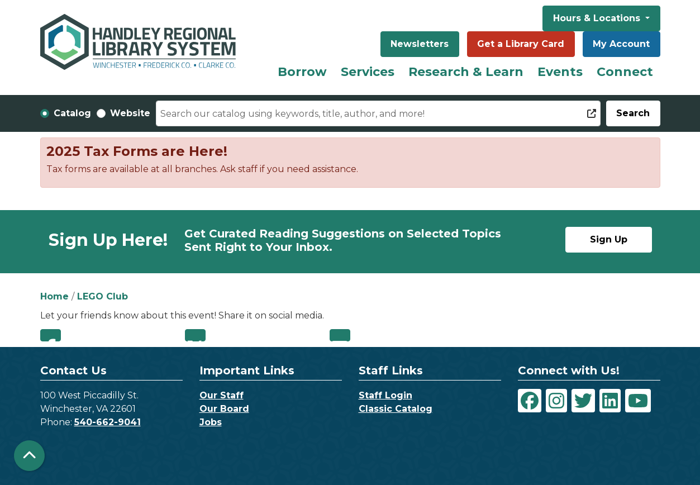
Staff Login (385, 395)
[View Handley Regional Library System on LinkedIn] (610, 400)
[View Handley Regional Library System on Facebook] (529, 400)
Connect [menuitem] (625, 71)
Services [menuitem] (367, 71)
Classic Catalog (395, 408)
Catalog (72, 113)
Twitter (195, 335)
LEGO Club (102, 296)
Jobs (210, 422)
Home (54, 296)
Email (340, 335)
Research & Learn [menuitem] (465, 71)
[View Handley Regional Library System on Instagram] (556, 400)
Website (130, 113)
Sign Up (608, 239)
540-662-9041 (107, 422)
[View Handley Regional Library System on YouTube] (638, 400)
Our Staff (221, 395)
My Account (621, 44)
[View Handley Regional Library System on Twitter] (583, 400)
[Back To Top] (29, 455)
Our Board (224, 408)
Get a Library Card (520, 44)
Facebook (50, 335)
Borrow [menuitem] (302, 71)
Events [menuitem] (560, 71)
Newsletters (420, 44)
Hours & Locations (598, 18)
